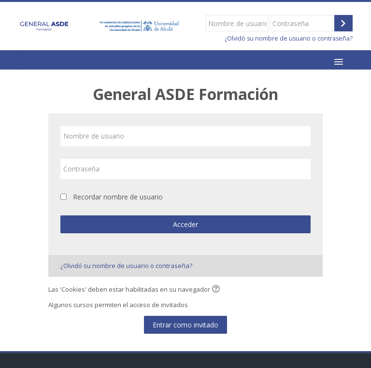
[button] (217, 289)
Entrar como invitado (185, 324)
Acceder (185, 224)
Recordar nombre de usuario (118, 196)
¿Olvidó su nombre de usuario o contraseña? (289, 38)
